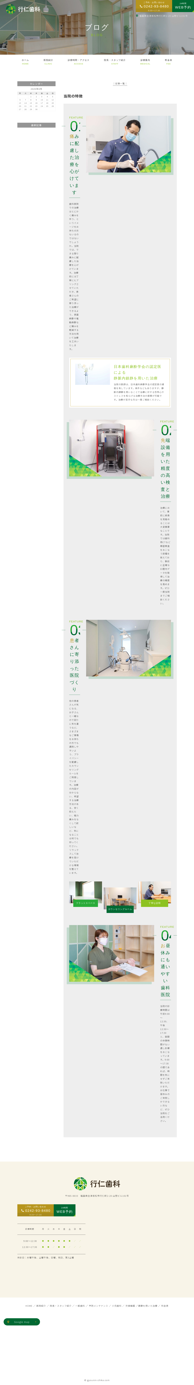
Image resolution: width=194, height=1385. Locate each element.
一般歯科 (80, 1305)
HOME (29, 1305)
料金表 (165, 1305)
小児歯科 (117, 1305)
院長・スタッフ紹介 (60, 1305)
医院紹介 (41, 1305)
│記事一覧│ (120, 83)
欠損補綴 (130, 1305)
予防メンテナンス (98, 1305)
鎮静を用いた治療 (147, 1305)
